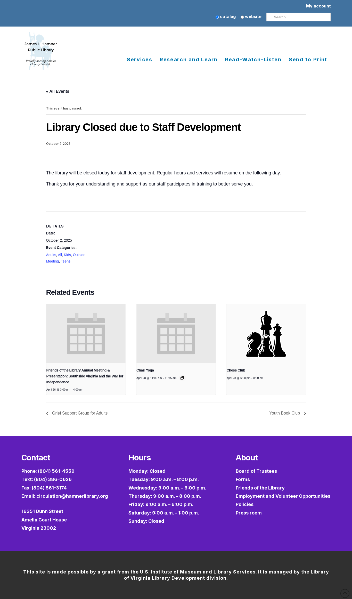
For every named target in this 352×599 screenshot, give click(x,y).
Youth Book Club (285, 413)
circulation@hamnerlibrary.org (72, 496)
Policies (244, 504)
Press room (249, 513)
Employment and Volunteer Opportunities (283, 496)
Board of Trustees (256, 471)
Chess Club (235, 370)
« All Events (57, 91)
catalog (226, 16)
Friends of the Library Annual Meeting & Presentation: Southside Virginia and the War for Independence (85, 376)
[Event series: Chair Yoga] (182, 377)
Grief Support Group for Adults (79, 413)
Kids (67, 255)
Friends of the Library (260, 488)
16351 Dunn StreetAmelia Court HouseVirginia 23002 (44, 520)
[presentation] (86, 333)
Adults (51, 255)
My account (318, 6)
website (251, 16)
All (60, 255)
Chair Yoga (145, 370)
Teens (65, 261)
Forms (243, 479)
